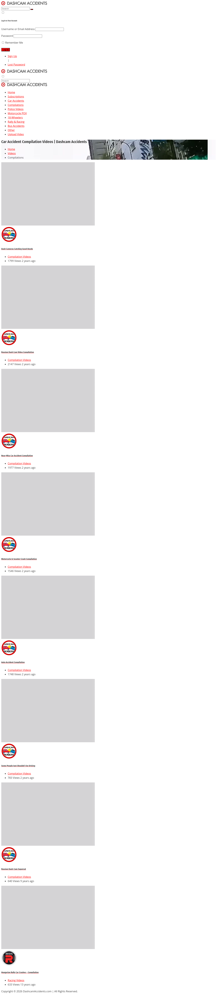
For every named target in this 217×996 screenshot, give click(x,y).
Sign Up (12, 56)
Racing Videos (16, 980)
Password (7, 36)
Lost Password (16, 64)
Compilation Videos (19, 256)
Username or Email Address (18, 29)
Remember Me (12, 42)
